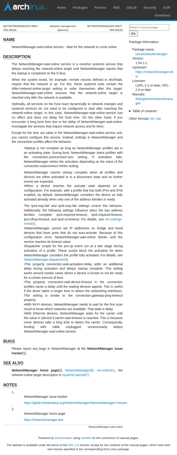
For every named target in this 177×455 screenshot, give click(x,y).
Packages (80, 7)
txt (152, 118)
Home (61, 7)
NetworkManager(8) (79, 370)
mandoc (86, 438)
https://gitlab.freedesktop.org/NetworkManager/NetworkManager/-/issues (75, 403)
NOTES (10, 385)
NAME (9, 39)
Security (150, 7)
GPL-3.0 (73, 445)
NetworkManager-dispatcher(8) (46, 259)
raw (158, 118)
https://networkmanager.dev (43, 420)
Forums (100, 7)
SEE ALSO (13, 363)
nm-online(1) (106, 370)
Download (162, 15)
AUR (166, 7)
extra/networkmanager (151, 54)
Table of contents (145, 111)
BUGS (9, 341)
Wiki (116, 7)
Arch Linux (25, 6)
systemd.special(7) (75, 375)
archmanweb (63, 438)
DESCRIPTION (17, 56)
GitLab (132, 7)
